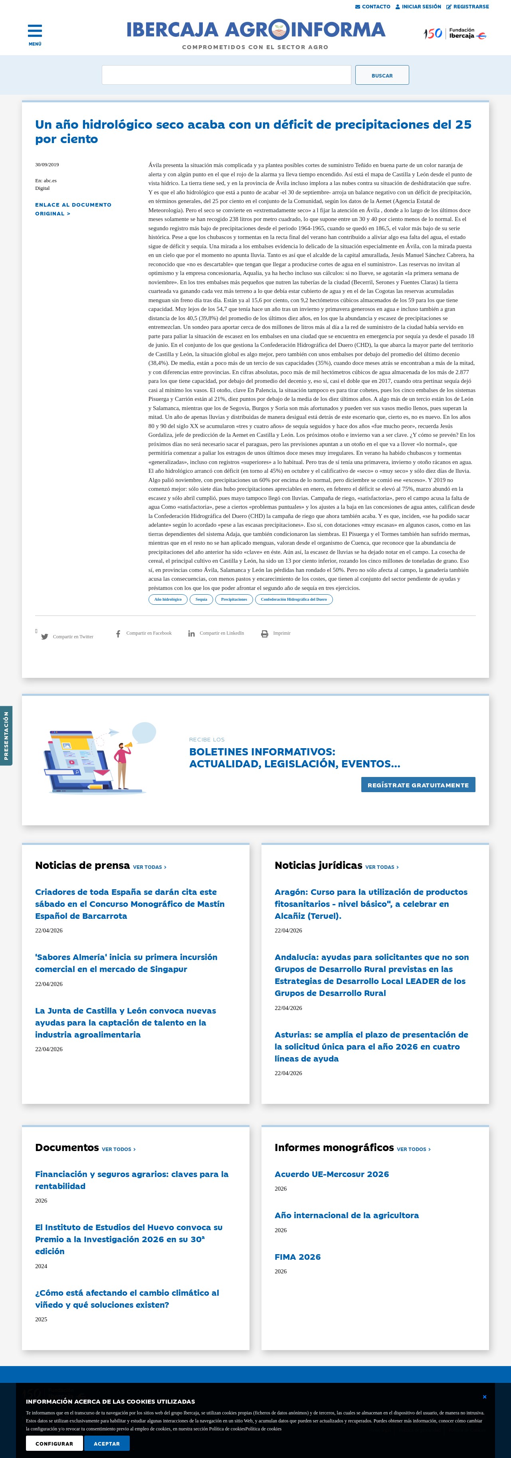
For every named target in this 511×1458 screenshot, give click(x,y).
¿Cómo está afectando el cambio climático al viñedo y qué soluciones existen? (127, 1298)
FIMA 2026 (298, 1256)
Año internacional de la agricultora (347, 1215)
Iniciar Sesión (418, 6)
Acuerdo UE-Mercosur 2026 (332, 1173)
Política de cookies (263, 1429)
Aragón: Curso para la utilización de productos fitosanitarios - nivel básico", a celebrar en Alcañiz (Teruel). (371, 903)
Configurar (54, 1443)
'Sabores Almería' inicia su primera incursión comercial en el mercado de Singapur (126, 962)
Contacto (372, 6)
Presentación (6, 735)
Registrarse (467, 6)
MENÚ (35, 44)
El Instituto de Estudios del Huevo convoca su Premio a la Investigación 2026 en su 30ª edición (129, 1239)
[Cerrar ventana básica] (484, 1397)
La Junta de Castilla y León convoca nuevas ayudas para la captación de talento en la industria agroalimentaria (125, 1022)
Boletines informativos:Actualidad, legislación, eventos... (294, 756)
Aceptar (107, 1443)
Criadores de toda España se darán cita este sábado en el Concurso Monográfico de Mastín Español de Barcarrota (130, 903)
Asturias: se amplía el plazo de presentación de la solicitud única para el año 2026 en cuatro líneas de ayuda (371, 1046)
